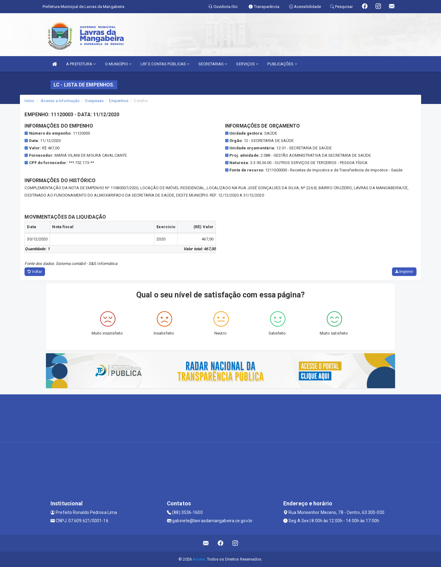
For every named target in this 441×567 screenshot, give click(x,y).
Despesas (94, 100)
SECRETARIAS (212, 64)
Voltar (35, 272)
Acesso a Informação (60, 100)
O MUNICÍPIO (118, 64)
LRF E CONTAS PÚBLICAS (165, 64)
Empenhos (118, 100)
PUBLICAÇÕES (282, 64)
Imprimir (404, 272)
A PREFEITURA (81, 64)
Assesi (199, 559)
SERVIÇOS (247, 64)
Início (29, 100)
